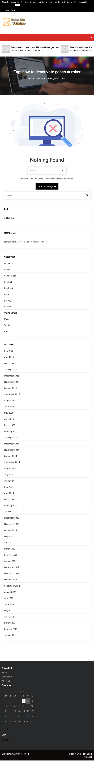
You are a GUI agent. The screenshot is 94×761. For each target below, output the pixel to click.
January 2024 (10, 512)
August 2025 (10, 401)
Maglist (73, 754)
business (8, 264)
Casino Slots (10, 276)
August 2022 (10, 592)
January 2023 (10, 561)
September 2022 (12, 586)
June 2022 (9, 605)
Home (4, 673)
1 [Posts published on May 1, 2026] (23, 701)
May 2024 (9, 487)
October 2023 (10, 531)
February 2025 (11, 432)
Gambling (8, 288)
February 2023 (11, 555)
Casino (7, 270)
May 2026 (9, 351)
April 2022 (9, 617)
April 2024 (9, 493)
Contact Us (82, 2)
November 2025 (11, 382)
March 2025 (9, 426)
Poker (7, 319)
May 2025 (9, 413)
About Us (5, 2)
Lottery (7, 307)
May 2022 (9, 611)
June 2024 (9, 481)
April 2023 (9, 543)
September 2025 (12, 395)
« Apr (6, 729)
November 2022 (11, 574)
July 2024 (8, 475)
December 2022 (11, 568)
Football (8, 282)
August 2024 (10, 469)
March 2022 (9, 623)
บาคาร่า (5, 740)
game (6, 295)
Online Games (10, 313)
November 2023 (11, 524)
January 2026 (10, 370)
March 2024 (9, 500)
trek (6, 332)
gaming (7, 301)
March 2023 (9, 549)
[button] (91, 38)
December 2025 (11, 376)
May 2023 (9, 537)
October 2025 (10, 388)
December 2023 (11, 518)
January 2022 (10, 636)
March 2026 (9, 364)
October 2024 (10, 456)
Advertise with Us (37, 2)
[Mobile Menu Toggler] (4, 38)
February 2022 (11, 629)
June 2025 (9, 407)
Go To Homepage (47, 187)
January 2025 (10, 438)
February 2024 (11, 506)
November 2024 (11, 450)
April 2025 (9, 419)
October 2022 (10, 580)
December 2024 (11, 444)
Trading (7, 326)
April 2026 (9, 358)
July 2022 (8, 599)
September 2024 (12, 463)
